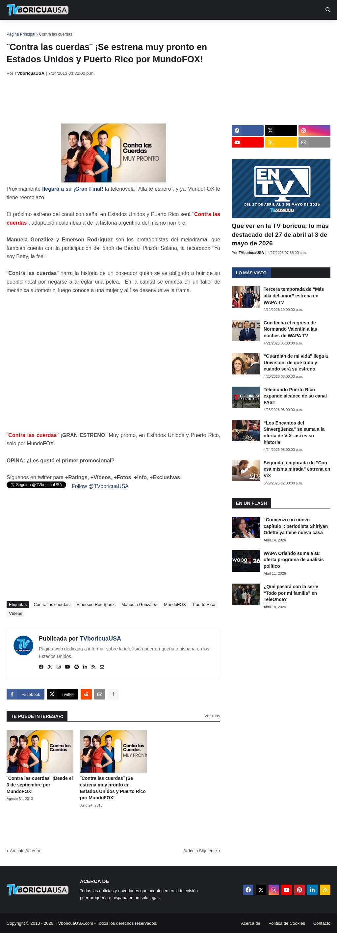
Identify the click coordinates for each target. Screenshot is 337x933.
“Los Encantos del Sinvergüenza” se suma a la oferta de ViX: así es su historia (294, 432)
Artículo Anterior (25, 850)
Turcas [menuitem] (143, 29)
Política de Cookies (287, 923)
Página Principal (21, 34)
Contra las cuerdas (55, 34)
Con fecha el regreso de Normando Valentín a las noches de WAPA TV (290, 329)
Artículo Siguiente (200, 850)
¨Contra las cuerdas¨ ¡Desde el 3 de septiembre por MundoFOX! (40, 785)
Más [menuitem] (271, 29)
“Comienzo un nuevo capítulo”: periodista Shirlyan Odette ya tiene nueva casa (296, 526)
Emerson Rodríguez (95, 604)
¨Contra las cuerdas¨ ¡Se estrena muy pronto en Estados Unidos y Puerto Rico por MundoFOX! (113, 788)
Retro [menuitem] (248, 29)
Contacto (321, 923)
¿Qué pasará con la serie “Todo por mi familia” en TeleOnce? (291, 593)
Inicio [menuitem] (19, 29)
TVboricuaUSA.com (74, 923)
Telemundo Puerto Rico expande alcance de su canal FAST (295, 396)
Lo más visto (251, 272)
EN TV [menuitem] (79, 29)
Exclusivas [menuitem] (214, 29)
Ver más (212, 715)
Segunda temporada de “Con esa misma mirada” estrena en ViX (297, 469)
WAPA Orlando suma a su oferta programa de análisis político (294, 560)
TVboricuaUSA (100, 638)
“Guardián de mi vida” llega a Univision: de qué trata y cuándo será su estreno (296, 362)
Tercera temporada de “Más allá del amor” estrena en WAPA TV (294, 296)
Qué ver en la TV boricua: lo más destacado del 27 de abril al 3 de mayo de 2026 (280, 234)
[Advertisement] (126, 100)
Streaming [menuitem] (177, 29)
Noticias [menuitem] (47, 29)
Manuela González (139, 604)
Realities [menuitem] (112, 29)
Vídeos (15, 613)
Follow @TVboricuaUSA (100, 486)
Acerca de (250, 923)
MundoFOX (175, 604)
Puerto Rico (204, 604)
